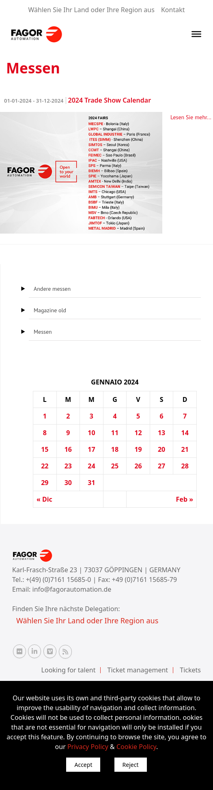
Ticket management (138, 669)
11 (114, 432)
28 (185, 466)
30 (68, 482)
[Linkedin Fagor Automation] (34, 651)
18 (114, 449)
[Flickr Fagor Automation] (19, 651)
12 (138, 432)
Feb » (184, 499)
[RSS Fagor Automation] (65, 652)
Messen (43, 331)
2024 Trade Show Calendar (77, 100)
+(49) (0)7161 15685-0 (58, 579)
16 (68, 449)
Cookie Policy (136, 746)
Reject (131, 765)
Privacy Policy (87, 746)
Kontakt (173, 9)
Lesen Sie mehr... (190, 117)
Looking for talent (68, 669)
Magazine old (50, 310)
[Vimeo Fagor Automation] (49, 651)
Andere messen (52, 288)
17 (91, 449)
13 (161, 432)
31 (91, 482)
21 (185, 449)
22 (44, 466)
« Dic (44, 499)
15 (44, 449)
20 (161, 449)
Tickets (190, 669)
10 (91, 432)
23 (68, 466)
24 (91, 466)
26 (138, 466)
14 (185, 432)
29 (44, 482)
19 (138, 449)
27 (161, 466)
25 (114, 466)
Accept (83, 765)
